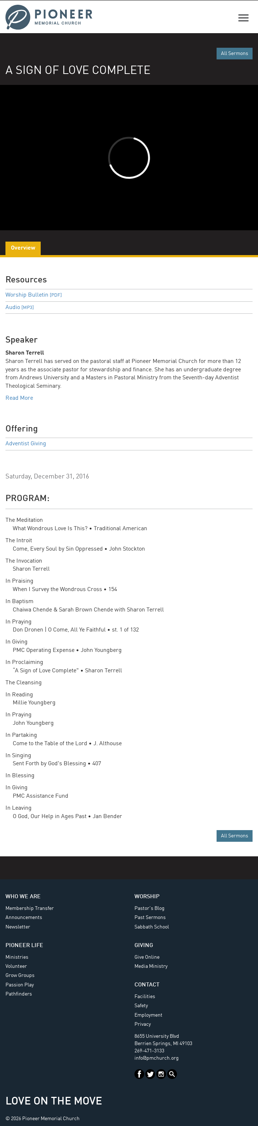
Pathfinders (18, 994)
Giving (143, 946)
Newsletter (17, 927)
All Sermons (234, 53)
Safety (141, 1005)
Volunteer (16, 966)
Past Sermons (150, 917)
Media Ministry (151, 966)
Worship (147, 897)
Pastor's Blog (149, 908)
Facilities (144, 996)
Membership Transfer (29, 908)
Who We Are (23, 897)
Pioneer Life (24, 946)
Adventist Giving (25, 444)
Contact (147, 985)
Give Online (147, 957)
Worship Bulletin (33, 295)
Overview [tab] (23, 248)
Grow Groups (20, 975)
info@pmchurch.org (156, 1058)
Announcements (23, 917)
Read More (19, 398)
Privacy (142, 1024)
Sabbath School (151, 927)
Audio (19, 307)
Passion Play (19, 985)
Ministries (16, 957)
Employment (148, 1015)
